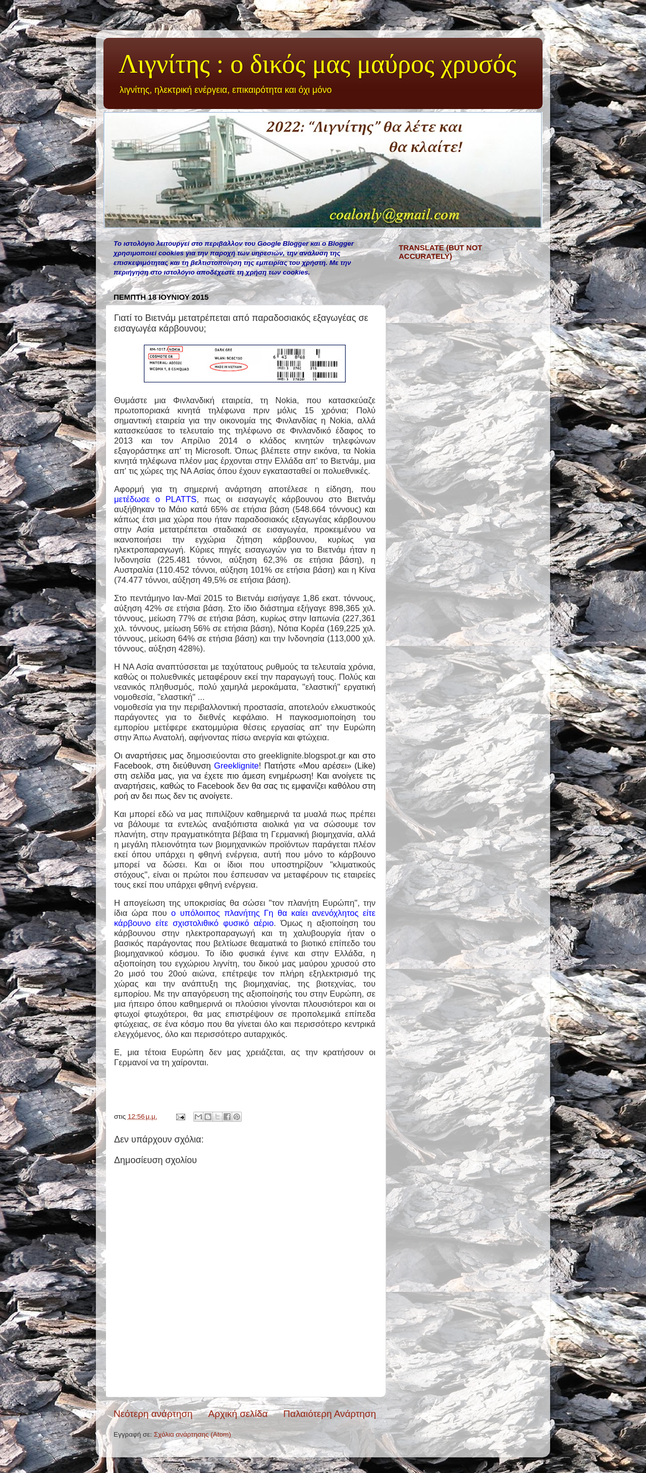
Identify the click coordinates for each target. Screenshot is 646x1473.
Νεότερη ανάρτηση (153, 1413)
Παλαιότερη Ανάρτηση (329, 1413)
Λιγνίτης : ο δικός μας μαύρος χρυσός (317, 63)
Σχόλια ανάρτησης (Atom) (192, 1434)
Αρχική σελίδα (238, 1413)
